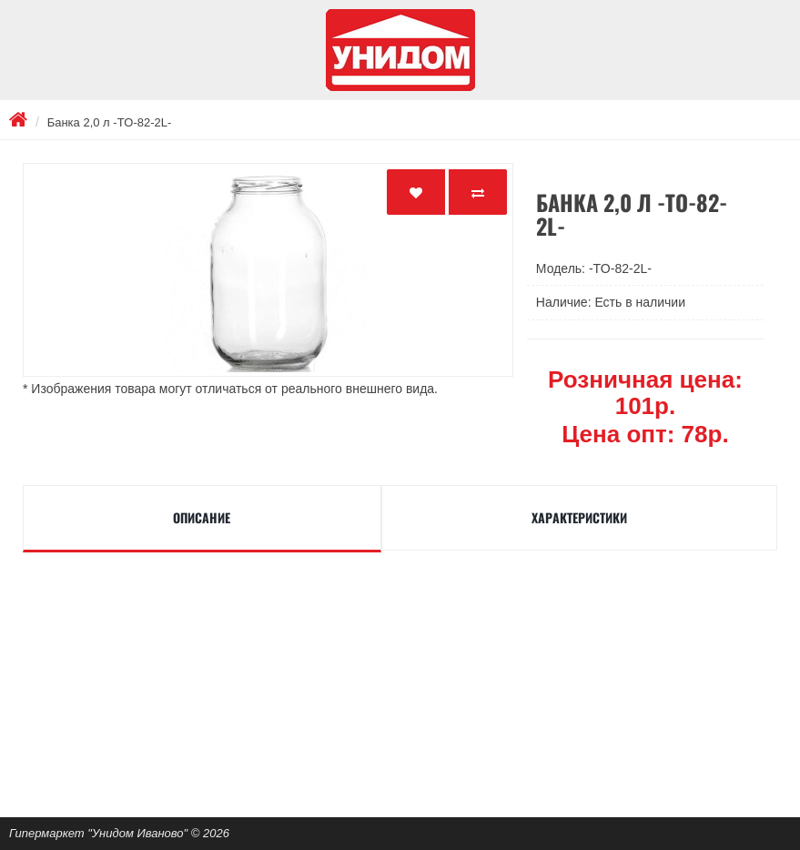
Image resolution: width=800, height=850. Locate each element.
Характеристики (579, 517)
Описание (201, 517)
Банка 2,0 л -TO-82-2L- (109, 122)
